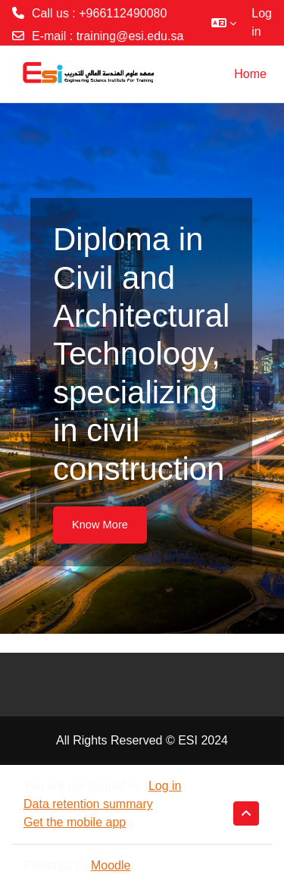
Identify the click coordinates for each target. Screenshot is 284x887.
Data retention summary (88, 804)
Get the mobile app (74, 822)
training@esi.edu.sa (130, 36)
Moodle (110, 865)
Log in (261, 22)
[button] (223, 22)
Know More (100, 525)
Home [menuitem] (250, 73)
